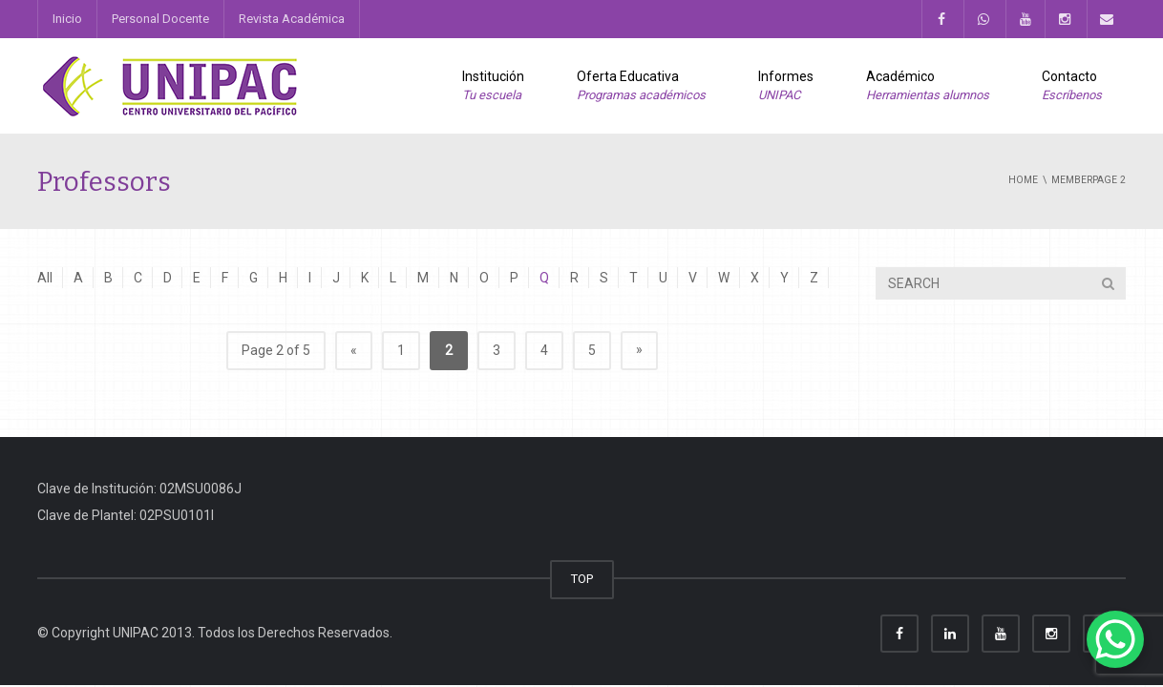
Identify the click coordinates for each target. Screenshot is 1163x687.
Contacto (1072, 87)
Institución (493, 87)
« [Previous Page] (353, 350)
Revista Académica (292, 18)
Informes (786, 87)
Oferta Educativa (641, 87)
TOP (582, 579)
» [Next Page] (639, 349)
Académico (927, 87)
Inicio (67, 18)
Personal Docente (160, 18)
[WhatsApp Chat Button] (1115, 639)
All (45, 277)
